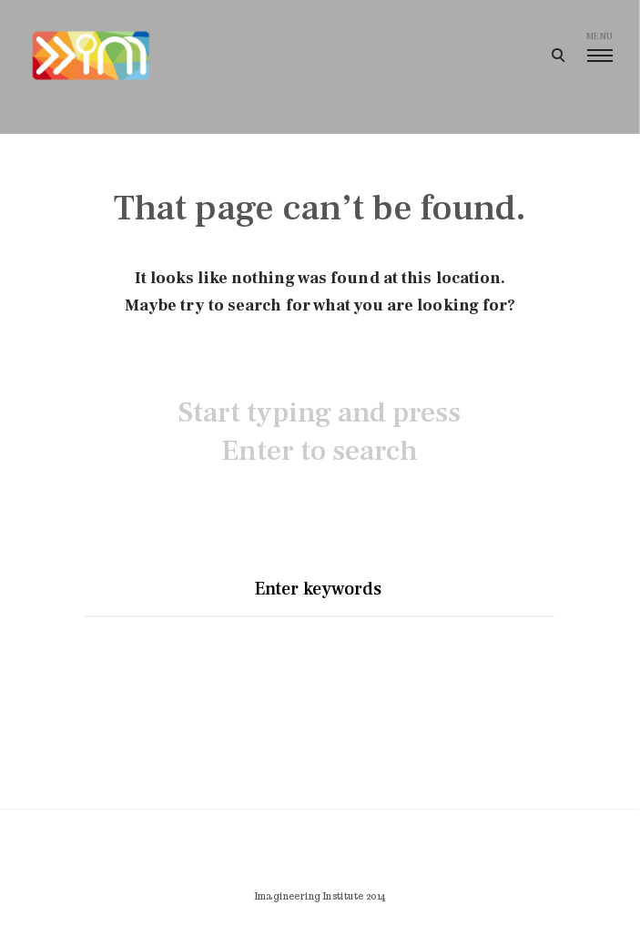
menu (599, 46)
